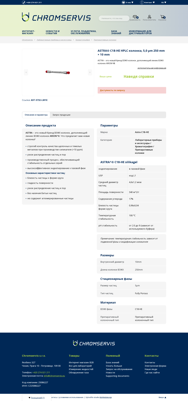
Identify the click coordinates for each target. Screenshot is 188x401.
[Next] (90, 72)
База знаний (116, 32)
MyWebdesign (106, 397)
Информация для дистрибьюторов (140, 32)
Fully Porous (141, 293)
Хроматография (83, 40)
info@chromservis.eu (54, 375)
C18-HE (138, 309)
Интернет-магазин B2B (81, 362)
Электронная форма (155, 365)
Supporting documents (117, 375)
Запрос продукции (61, 114)
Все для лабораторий (80, 365)
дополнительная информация (152, 68)
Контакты (150, 362)
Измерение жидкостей (81, 369)
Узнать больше (114, 365)
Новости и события (52, 32)
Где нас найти (152, 372)
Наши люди (151, 369)
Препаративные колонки (105, 40)
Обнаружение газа (79, 372)
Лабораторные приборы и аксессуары (54, 40)
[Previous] (26, 72)
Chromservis (27, 40)
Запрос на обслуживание (119, 369)
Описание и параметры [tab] (36, 114)
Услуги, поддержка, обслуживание (83, 32)
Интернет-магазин (28, 32)
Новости (110, 372)
